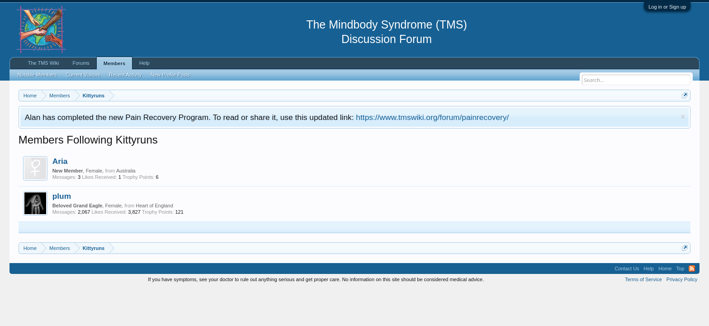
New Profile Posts (170, 74)
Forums (81, 63)
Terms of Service (643, 279)
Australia (126, 170)
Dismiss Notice (683, 116)
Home (664, 268)
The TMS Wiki (43, 63)
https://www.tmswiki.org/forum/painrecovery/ (432, 117)
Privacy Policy (681, 279)
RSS (692, 268)
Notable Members (37, 74)
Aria (60, 161)
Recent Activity (125, 74)
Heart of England (154, 205)
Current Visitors (83, 74)
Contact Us (626, 268)
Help (144, 63)
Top (680, 268)
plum (61, 196)
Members (114, 63)
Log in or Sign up (667, 7)
